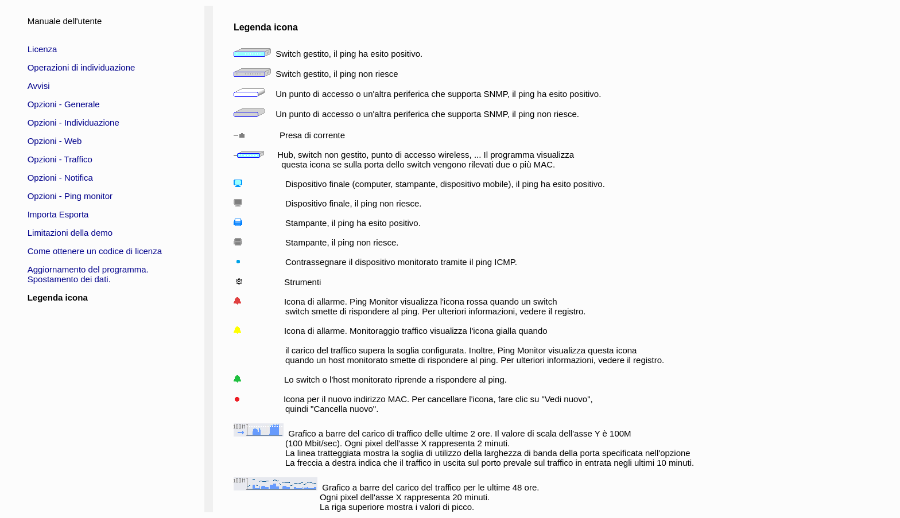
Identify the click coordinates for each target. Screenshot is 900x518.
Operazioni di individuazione (81, 67)
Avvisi (39, 86)
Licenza (42, 49)
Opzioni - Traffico (60, 159)
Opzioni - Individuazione (73, 122)
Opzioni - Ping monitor (70, 196)
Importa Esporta (58, 214)
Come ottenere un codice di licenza (95, 251)
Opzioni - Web (55, 141)
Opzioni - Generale (64, 104)
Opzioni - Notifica (60, 177)
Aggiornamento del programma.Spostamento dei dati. (88, 274)
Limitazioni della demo (70, 232)
